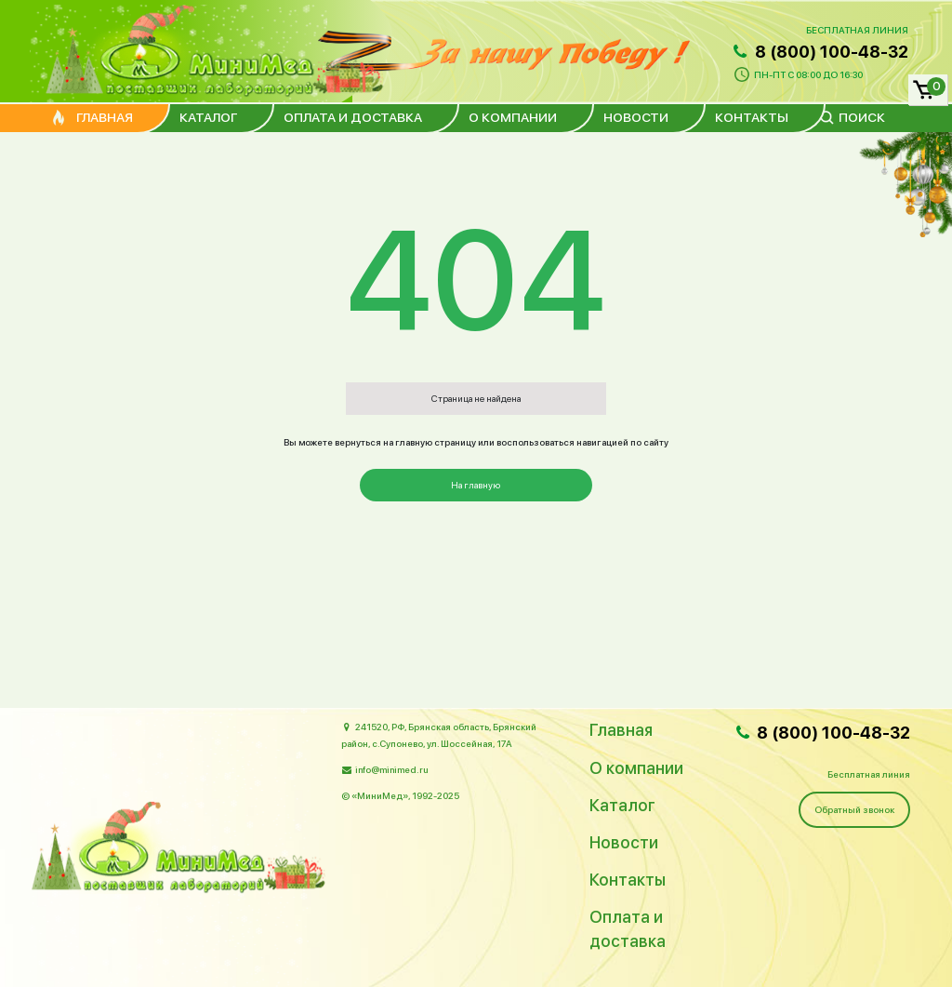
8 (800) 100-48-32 (819, 51)
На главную (475, 484)
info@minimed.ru (391, 769)
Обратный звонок (854, 809)
